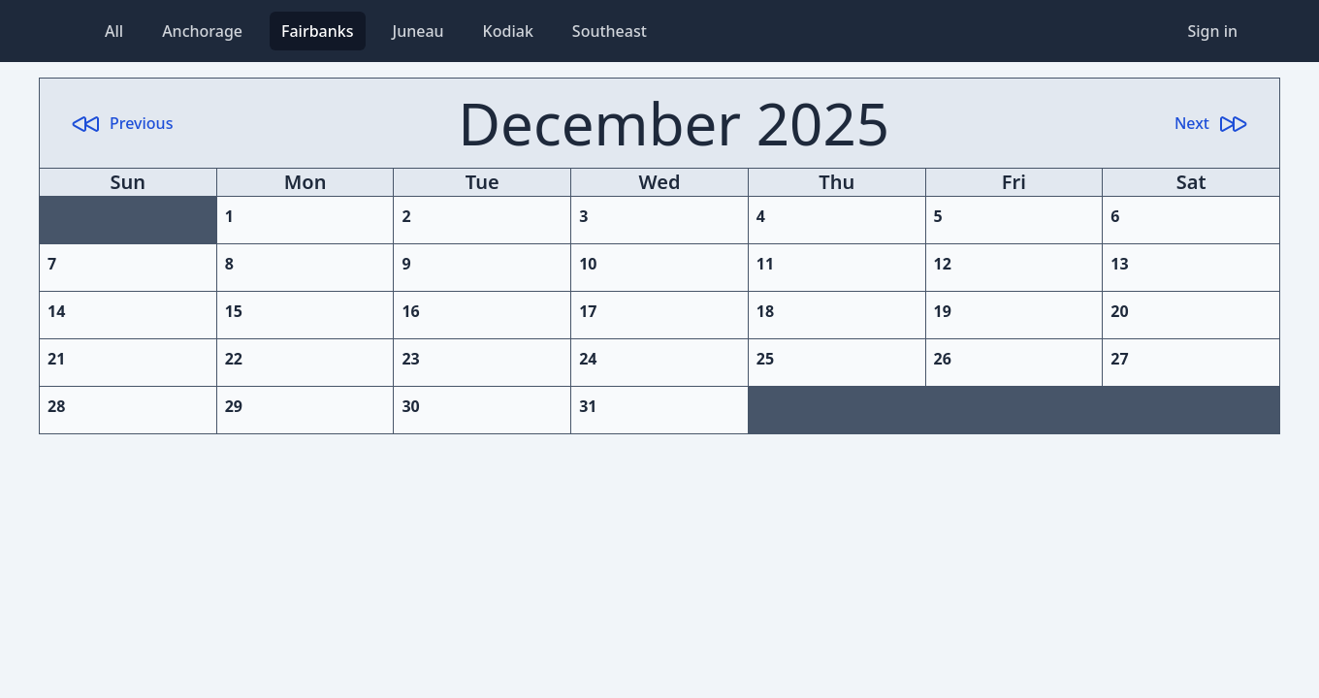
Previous (122, 123)
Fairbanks (317, 31)
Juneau (418, 31)
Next (1211, 123)
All (114, 31)
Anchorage (202, 31)
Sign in (1212, 31)
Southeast (609, 31)
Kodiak (508, 31)
